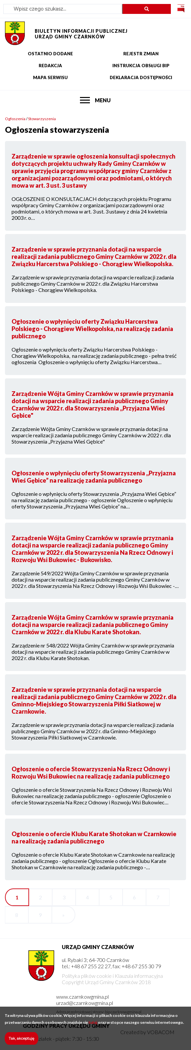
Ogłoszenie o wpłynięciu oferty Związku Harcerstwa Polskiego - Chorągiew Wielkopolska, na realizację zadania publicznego (92, 329)
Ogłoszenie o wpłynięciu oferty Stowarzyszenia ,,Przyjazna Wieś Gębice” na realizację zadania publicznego (94, 476)
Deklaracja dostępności (141, 77)
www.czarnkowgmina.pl (82, 996)
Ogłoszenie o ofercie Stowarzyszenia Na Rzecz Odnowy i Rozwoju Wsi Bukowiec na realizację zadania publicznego (91, 772)
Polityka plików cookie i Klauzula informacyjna (112, 976)
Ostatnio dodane (50, 53)
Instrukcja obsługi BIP (141, 65)
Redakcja (50, 65)
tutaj (93, 1025)
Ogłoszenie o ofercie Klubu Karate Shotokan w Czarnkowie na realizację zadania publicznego (94, 837)
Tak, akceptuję (21, 1041)
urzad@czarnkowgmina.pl (84, 1003)
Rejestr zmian (141, 53)
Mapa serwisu (50, 77)
